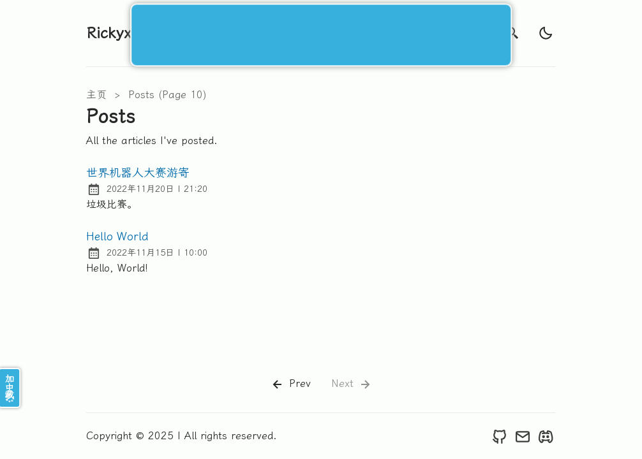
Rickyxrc (116, 33)
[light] (545, 33)
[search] (512, 33)
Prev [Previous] (290, 384)
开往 (474, 33)
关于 (387, 33)
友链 (431, 33)
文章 (300, 33)
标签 (344, 33)
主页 (96, 95)
